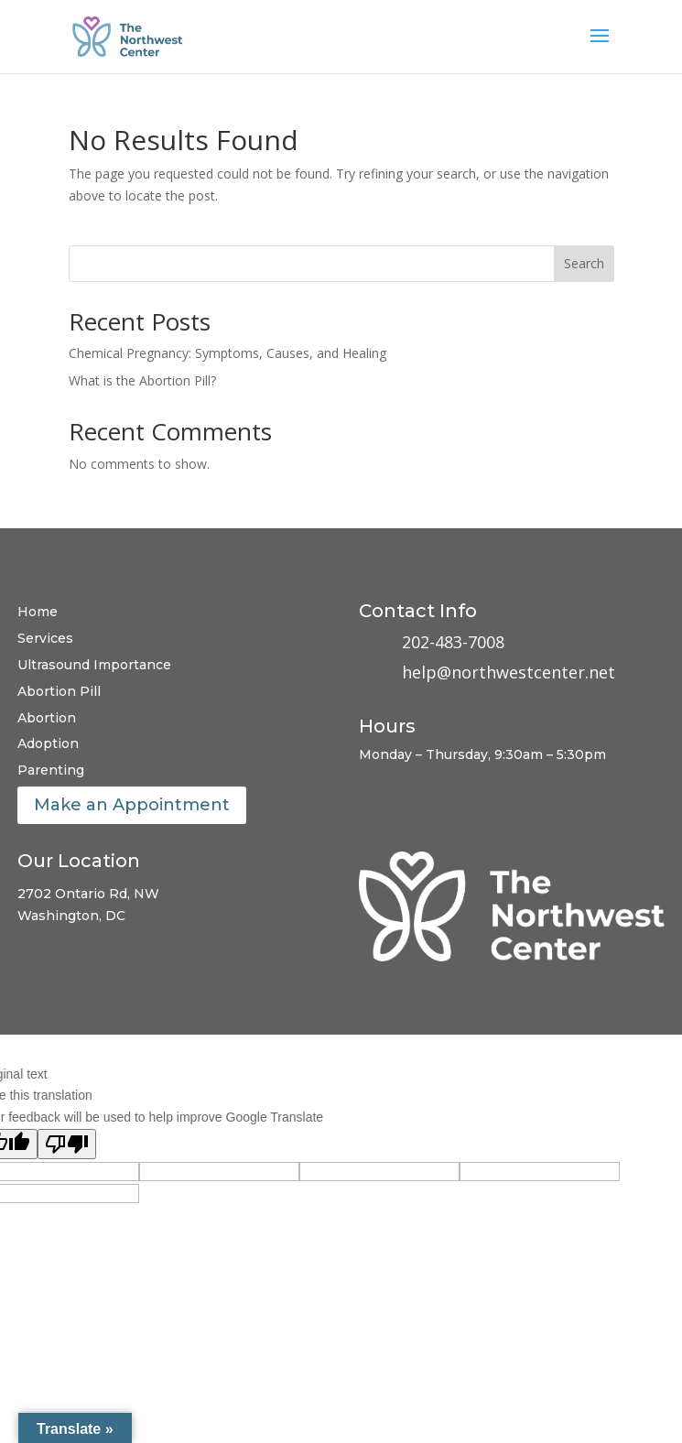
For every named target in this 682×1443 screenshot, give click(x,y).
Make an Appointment (132, 805)
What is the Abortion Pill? (142, 380)
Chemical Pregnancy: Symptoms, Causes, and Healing (227, 353)
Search (584, 263)
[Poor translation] (67, 1144)
